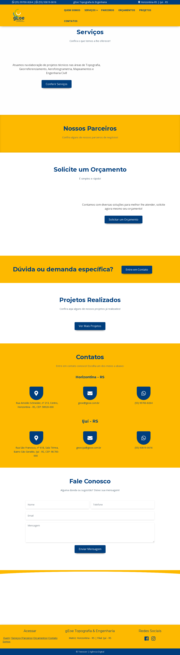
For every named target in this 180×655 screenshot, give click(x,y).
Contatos (70, 21)
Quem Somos (72, 10)
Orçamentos (126, 10)
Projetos (145, 10)
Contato (53, 638)
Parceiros (107, 10)
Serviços (90, 10)
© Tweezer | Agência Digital (90, 651)
